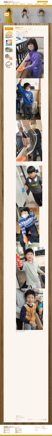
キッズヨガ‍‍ (43, 419)
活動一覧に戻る (30, 419)
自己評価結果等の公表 (42, 1)
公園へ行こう (18, 419)
